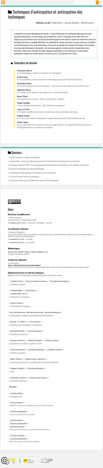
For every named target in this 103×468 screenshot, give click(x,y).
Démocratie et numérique (20, 297)
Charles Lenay (51, 340)
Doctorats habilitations (19, 380)
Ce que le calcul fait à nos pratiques (24, 176)
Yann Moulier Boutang (59, 281)
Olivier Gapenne (15, 218)
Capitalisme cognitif (18, 284)
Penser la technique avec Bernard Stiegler (27, 169)
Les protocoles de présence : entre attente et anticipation (42, 105)
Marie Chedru (16, 359)
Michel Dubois (18, 322)
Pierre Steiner (17, 403)
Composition (14, 263)
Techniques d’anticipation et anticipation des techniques (33, 173)
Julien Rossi (31, 290)
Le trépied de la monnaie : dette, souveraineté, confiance (41, 99)
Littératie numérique (18, 352)
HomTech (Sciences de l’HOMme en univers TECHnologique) (34, 180)
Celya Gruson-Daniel (38, 378)
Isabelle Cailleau (55, 350)
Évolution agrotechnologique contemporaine (26, 325)
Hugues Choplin (17, 368)
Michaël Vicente (87, 22)
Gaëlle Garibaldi (35, 340)
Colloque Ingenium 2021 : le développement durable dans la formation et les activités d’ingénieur (49, 165)
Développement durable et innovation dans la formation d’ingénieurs (35, 362)
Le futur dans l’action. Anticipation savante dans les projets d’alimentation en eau (52, 118)
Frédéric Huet (16, 281)
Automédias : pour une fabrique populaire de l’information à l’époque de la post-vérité (45, 161)
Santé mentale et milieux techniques (25, 157)
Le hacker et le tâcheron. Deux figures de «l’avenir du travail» (43, 92)
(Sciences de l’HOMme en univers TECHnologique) (31, 405)
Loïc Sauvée (35, 322)
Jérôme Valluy (29, 239)
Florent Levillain (17, 435)
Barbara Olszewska (16, 232)
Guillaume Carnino (18, 378)
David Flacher (57, 22)
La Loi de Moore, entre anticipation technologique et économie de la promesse (50, 79)
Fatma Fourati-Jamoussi (35, 359)
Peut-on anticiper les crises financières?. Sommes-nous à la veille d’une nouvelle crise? (54, 86)
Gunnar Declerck (18, 340)
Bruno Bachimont (18, 350)
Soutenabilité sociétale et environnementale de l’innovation (32, 315)
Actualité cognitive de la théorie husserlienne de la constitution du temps (48, 112)
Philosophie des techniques (21, 306)
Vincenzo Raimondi (72, 22)
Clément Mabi (16, 290)
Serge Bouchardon (31, 223)
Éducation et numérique (19, 334)
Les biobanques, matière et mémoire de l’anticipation (40, 73)
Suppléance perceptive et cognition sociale (26, 343)
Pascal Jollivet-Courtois (36, 281)
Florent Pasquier (35, 331)
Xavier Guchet (49, 223)
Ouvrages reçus (16, 396)
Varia (12, 371)
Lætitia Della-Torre (18, 294)
